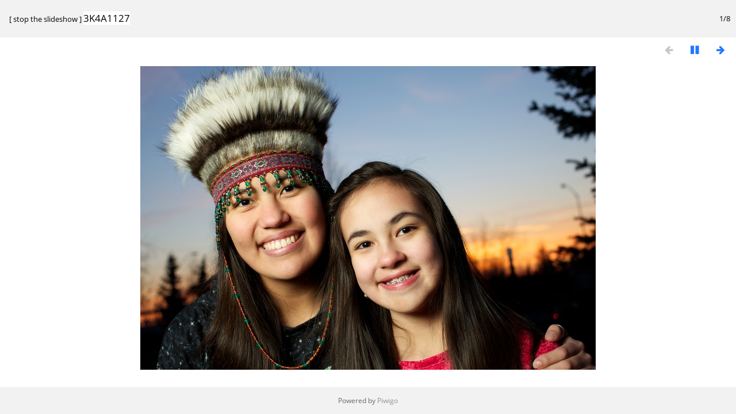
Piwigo (387, 400)
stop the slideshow (45, 19)
